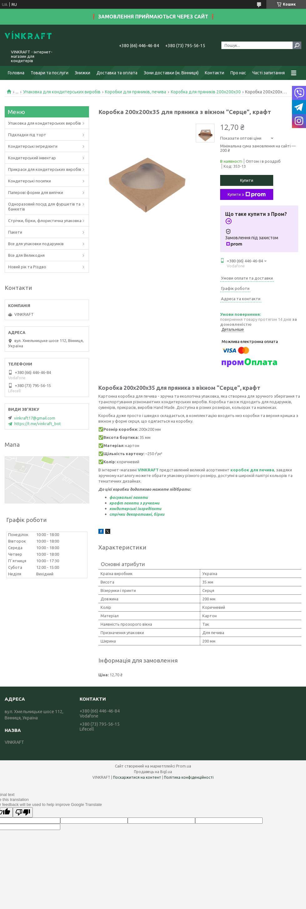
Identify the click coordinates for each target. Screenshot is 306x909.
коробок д (241, 470)
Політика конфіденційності (189, 777)
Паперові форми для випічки (35, 192)
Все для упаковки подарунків (36, 243)
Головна (16, 72)
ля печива (263, 470)
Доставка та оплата (116, 72)
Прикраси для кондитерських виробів (44, 169)
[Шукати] (297, 45)
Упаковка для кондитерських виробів (62, 91)
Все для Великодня (26, 255)
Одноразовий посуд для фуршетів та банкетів (44, 206)
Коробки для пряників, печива (135, 91)
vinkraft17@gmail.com (34, 418)
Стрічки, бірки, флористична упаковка (44, 220)
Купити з (247, 194)
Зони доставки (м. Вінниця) (171, 72)
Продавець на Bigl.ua (153, 772)
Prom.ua (183, 766)
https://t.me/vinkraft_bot (37, 423)
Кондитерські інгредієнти (32, 146)
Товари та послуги (49, 72)
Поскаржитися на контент (137, 777)
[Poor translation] (23, 812)
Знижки (82, 72)
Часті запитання (268, 72)
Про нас (238, 72)
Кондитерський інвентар (32, 158)
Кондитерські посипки (29, 181)
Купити (246, 180)
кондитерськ (122, 508)
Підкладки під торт (27, 134)
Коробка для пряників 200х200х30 (206, 91)
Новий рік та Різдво (27, 267)
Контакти (214, 72)
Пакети (15, 232)
